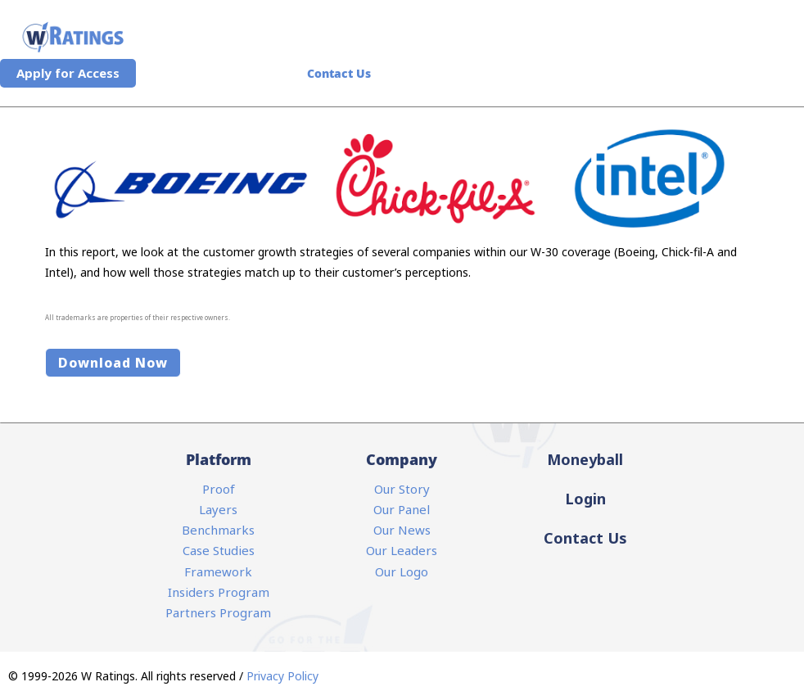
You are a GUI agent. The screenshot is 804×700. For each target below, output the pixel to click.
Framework (218, 571)
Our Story (402, 489)
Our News (402, 530)
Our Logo (401, 571)
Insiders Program (218, 592)
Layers (218, 509)
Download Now (113, 363)
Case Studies (219, 550)
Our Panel (401, 509)
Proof (218, 489)
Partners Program (218, 612)
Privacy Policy (282, 676)
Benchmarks (218, 530)
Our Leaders (401, 550)
